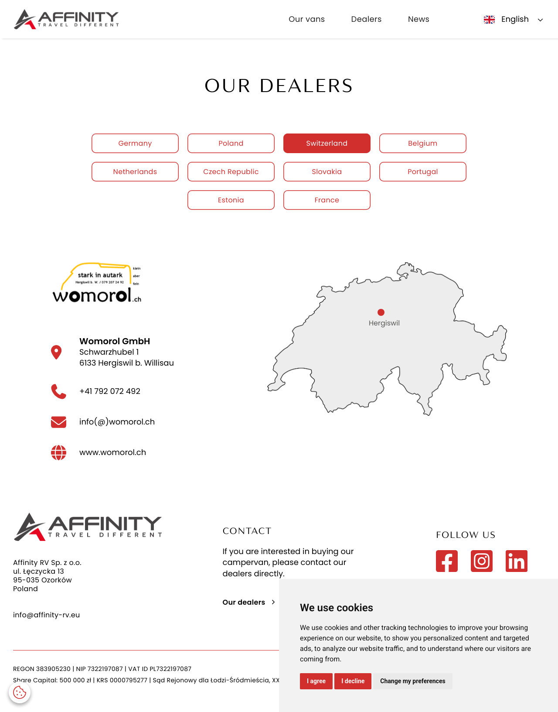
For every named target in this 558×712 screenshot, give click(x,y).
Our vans (307, 19)
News (418, 19)
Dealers (366, 19)
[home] (66, 19)
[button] (20, 692)
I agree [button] (316, 681)
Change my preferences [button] (412, 681)
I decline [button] (352, 681)
